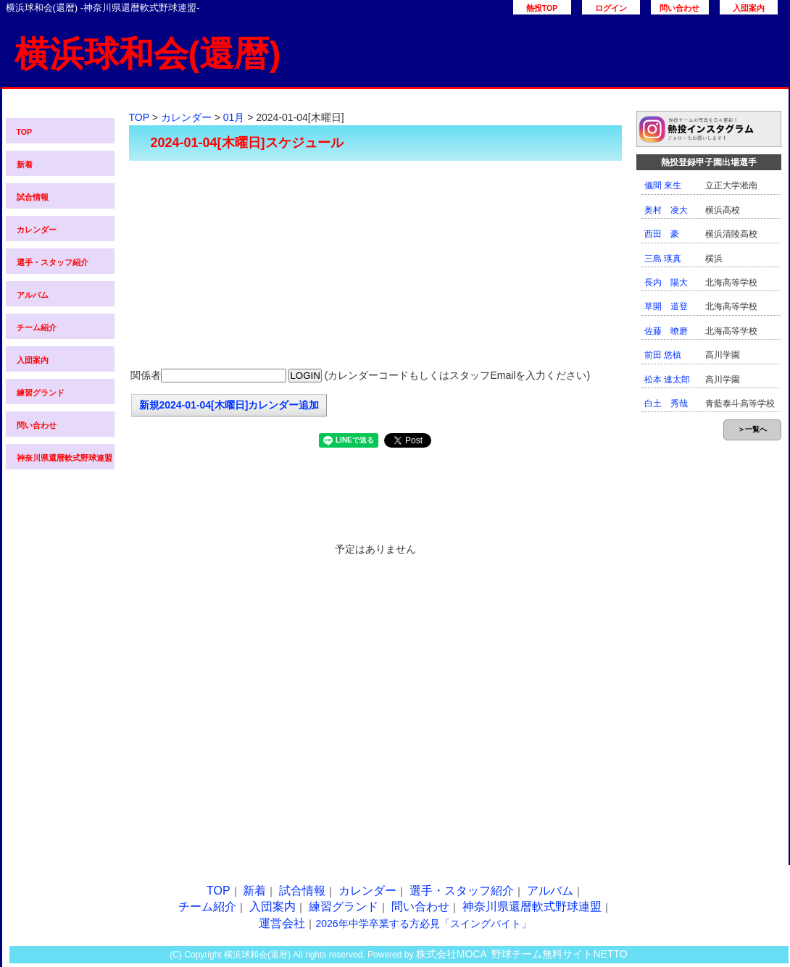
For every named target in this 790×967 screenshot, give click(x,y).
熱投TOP (542, 8)
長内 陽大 (666, 282)
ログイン (611, 8)
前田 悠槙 (662, 355)
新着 (25, 164)
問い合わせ (679, 8)
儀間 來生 (662, 185)
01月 (234, 117)
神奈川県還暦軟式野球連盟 (64, 457)
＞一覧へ (752, 429)
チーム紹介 (37, 327)
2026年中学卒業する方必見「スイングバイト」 (423, 923)
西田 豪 (661, 234)
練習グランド (41, 392)
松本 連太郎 (667, 379)
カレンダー (37, 229)
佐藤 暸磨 (666, 331)
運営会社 (282, 923)
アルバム (33, 294)
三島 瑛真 (662, 259)
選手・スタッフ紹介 (52, 262)
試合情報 (33, 197)
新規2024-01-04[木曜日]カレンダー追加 (229, 405)
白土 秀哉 (666, 403)
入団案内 (749, 8)
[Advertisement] (375, 265)
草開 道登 (666, 306)
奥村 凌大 (666, 210)
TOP (25, 131)
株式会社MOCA (451, 954)
